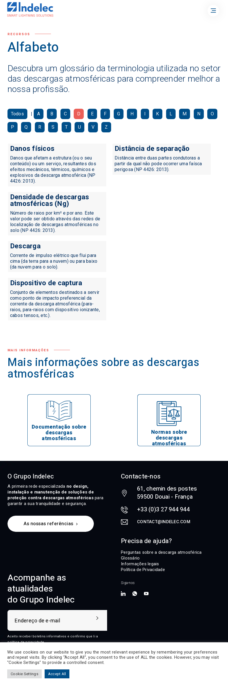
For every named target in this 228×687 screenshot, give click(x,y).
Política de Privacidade (143, 569)
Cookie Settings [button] (24, 674)
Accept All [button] (57, 674)
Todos (17, 114)
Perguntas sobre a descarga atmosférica (161, 552)
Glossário (130, 558)
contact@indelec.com (163, 521)
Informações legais (140, 563)
